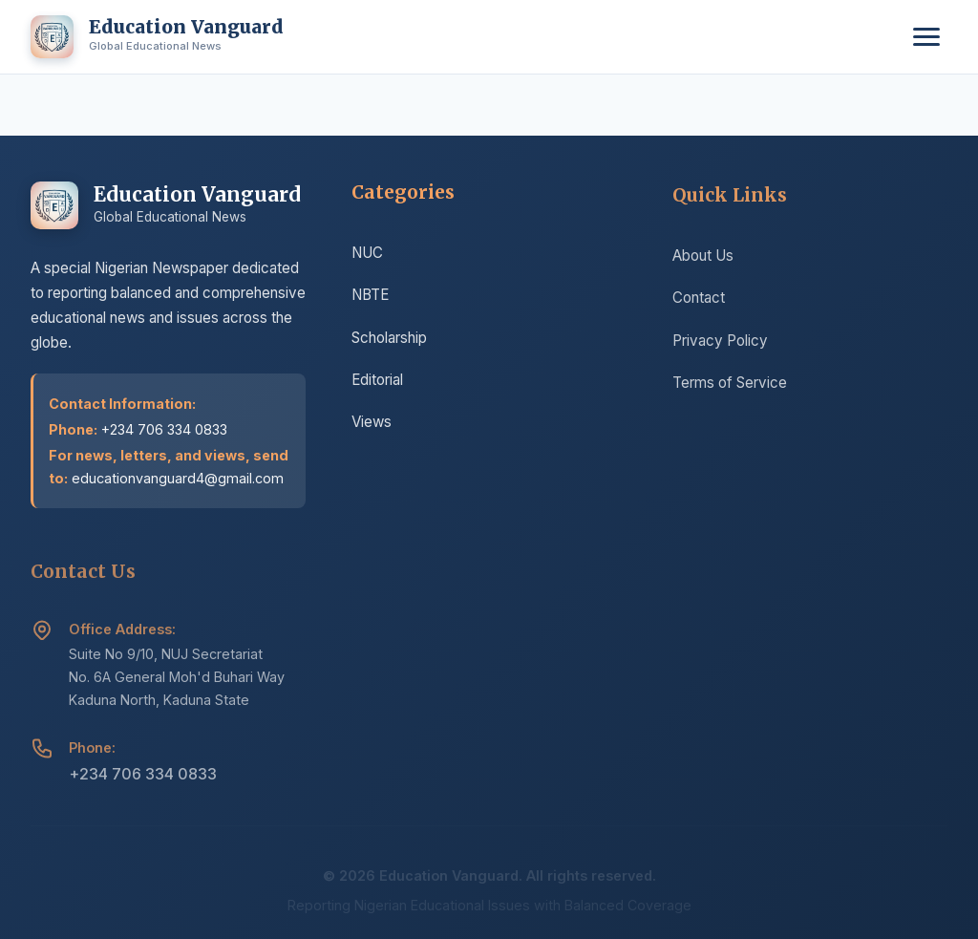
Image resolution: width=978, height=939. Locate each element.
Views (371, 425)
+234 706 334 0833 (143, 776)
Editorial (377, 382)
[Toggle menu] (926, 36)
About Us (703, 258)
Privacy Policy (720, 343)
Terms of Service (729, 385)
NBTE (370, 297)
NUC (367, 254)
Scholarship (389, 340)
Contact (698, 300)
